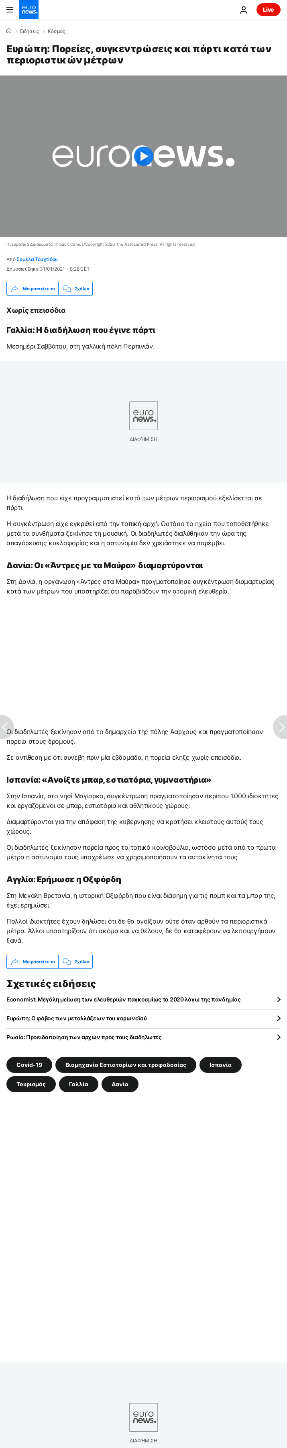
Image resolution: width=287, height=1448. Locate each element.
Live (268, 9)
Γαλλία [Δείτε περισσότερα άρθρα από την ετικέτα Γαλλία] (78, 1084)
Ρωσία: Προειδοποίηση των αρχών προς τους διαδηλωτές (84, 1037)
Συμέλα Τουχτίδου (37, 259)
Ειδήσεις (29, 31)
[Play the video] (143, 156)
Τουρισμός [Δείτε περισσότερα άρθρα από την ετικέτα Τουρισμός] (31, 1084)
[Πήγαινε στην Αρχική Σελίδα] (29, 9)
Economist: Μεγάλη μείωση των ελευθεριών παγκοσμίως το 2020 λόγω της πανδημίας (123, 999)
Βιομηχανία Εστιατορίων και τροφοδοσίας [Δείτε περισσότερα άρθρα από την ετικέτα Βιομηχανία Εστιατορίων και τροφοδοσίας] (125, 1064)
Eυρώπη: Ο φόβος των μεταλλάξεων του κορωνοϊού (76, 1018)
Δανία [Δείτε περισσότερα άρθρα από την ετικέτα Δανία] (120, 1084)
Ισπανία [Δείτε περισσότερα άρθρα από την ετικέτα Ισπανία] (221, 1064)
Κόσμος (56, 31)
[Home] (8, 31)
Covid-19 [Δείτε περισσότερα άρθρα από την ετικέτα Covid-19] (29, 1064)
